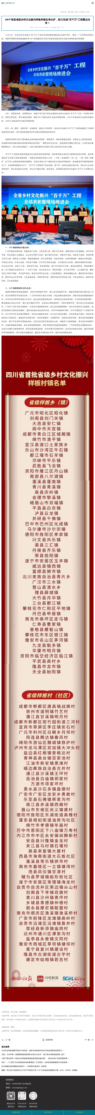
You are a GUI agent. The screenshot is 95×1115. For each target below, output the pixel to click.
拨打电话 (48, 1112)
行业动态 (82, 12)
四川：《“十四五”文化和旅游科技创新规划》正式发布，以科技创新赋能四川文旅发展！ (35, 1062)
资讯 (76, 12)
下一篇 (89, 1040)
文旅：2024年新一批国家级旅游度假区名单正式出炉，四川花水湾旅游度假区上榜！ (33, 1054)
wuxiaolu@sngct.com (19, 1088)
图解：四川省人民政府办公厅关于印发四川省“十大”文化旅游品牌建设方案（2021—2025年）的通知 (39, 1070)
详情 (87, 12)
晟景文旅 (71, 12)
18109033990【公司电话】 (22, 1084)
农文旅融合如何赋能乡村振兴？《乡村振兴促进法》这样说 (24, 1066)
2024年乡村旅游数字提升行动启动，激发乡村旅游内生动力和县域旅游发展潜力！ (32, 1050)
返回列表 (47, 1040)
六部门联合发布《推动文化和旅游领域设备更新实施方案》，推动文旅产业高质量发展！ (35, 1058)
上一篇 (5, 1040)
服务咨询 (16, 1112)
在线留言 (79, 1112)
